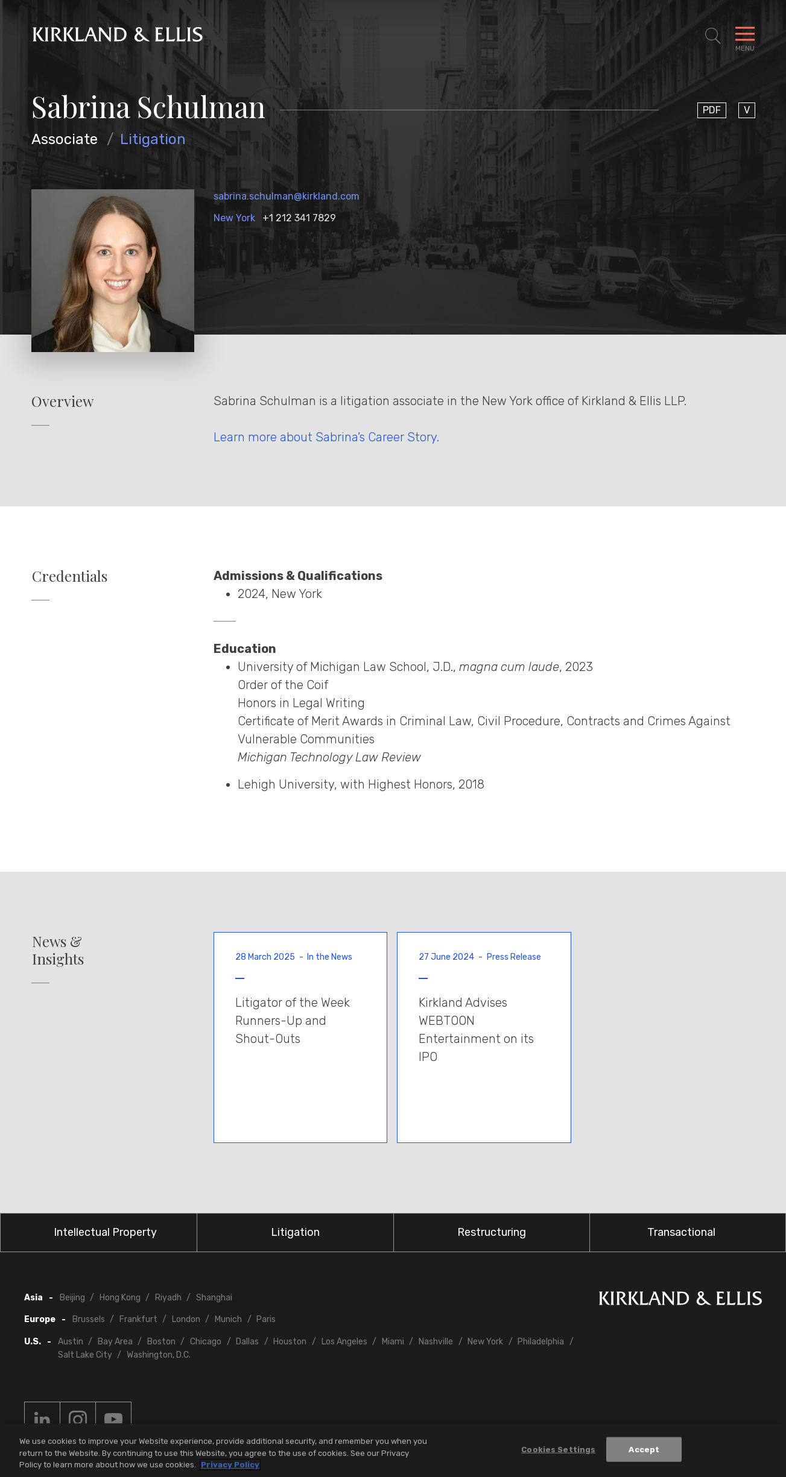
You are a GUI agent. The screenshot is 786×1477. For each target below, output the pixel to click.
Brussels (88, 1319)
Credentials (69, 576)
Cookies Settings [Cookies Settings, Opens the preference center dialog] (558, 1449)
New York (234, 218)
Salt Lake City (85, 1355)
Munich (228, 1319)
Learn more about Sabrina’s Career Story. (326, 437)
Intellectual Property (105, 1232)
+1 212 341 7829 (299, 218)
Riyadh (168, 1298)
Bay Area (115, 1342)
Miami (393, 1342)
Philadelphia (541, 1342)
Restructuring (491, 1232)
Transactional (681, 1232)
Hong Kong (120, 1298)
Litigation (153, 139)
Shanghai (214, 1298)
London (186, 1319)
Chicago (205, 1342)
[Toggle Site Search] (713, 36)
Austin (70, 1342)
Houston (289, 1342)
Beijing (72, 1298)
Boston (161, 1342)
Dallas (247, 1342)
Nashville (436, 1342)
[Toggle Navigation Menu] (745, 36)
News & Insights (58, 950)
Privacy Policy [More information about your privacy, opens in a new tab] (230, 1465)
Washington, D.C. (159, 1355)
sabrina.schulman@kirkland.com (287, 196)
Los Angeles (344, 1342)
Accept (644, 1449)
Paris (266, 1319)
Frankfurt (138, 1319)
